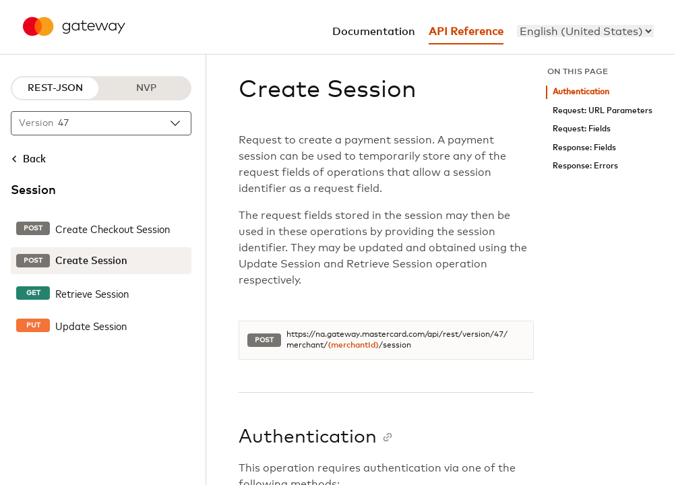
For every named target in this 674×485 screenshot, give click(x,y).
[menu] (585, 31)
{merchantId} (353, 346)
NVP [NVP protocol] (146, 88)
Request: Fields (582, 129)
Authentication (581, 92)
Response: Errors (585, 166)
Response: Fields (584, 147)
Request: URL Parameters (602, 110)
